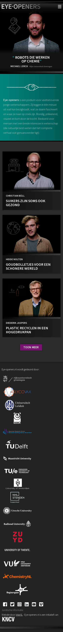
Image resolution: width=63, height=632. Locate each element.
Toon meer (31, 347)
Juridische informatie (12, 610)
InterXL (19, 614)
